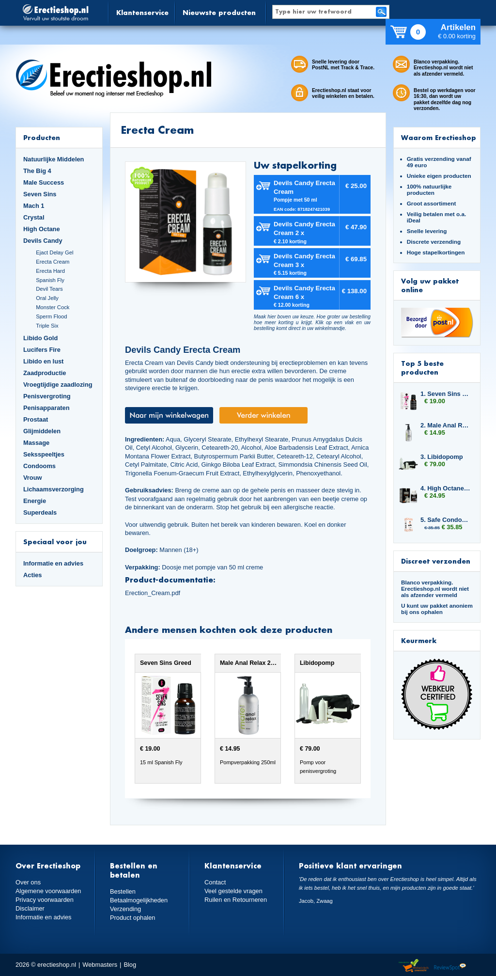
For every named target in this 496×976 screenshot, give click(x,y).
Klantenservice (142, 12)
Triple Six (47, 326)
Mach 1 (34, 205)
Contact (215, 882)
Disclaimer (30, 908)
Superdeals (40, 512)
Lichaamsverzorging (53, 489)
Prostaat (35, 419)
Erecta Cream (52, 262)
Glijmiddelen (42, 431)
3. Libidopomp (441, 456)
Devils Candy (42, 240)
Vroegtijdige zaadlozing (58, 384)
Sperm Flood (51, 316)
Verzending (125, 909)
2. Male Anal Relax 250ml (445, 425)
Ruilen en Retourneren (235, 899)
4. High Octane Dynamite (445, 488)
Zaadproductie (44, 373)
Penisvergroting (47, 396)
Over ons (28, 882)
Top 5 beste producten (422, 367)
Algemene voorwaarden (48, 891)
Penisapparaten (46, 407)
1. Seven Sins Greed (445, 393)
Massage (36, 442)
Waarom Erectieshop (438, 137)
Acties (32, 575)
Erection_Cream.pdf (152, 593)
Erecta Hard (50, 271)
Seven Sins (39, 194)
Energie (34, 500)
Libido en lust (43, 361)
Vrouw (32, 477)
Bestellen (123, 891)
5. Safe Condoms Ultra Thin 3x (445, 519)
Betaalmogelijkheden (139, 900)
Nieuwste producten (219, 12)
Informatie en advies (53, 563)
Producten (41, 137)
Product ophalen (132, 917)
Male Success (43, 182)
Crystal (34, 217)
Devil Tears (49, 289)
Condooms (39, 466)
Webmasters (99, 964)
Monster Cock (52, 307)
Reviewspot (450, 966)
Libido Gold (40, 338)
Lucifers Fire (42, 349)
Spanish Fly (50, 280)
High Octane (41, 229)
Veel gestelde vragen (233, 891)
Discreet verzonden (435, 561)
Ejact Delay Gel (54, 252)
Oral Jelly (47, 298)
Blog (130, 964)
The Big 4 (37, 170)
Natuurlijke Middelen (53, 159)
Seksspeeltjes (43, 454)
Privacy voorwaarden (45, 899)
